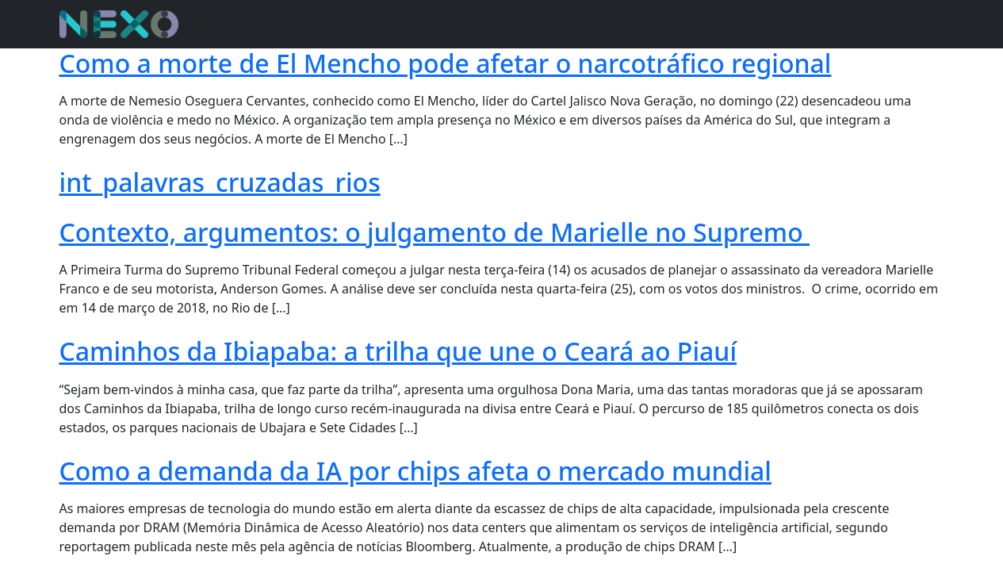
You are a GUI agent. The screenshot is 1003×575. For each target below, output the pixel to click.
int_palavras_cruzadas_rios (220, 182)
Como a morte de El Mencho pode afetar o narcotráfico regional (445, 63)
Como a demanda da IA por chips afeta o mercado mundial (415, 471)
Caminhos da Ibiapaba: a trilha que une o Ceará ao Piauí (398, 351)
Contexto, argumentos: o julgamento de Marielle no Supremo (434, 232)
